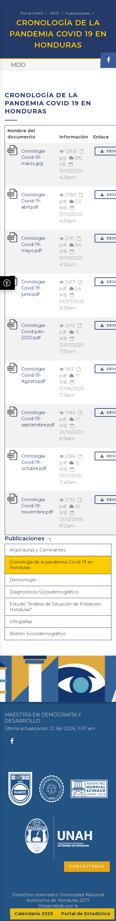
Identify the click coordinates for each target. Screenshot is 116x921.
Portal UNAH (31, 13)
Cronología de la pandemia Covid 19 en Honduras (51, 564)
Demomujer (23, 580)
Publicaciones (77, 13)
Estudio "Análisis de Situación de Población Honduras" (55, 606)
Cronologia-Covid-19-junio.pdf (33, 288)
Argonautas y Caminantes (38, 550)
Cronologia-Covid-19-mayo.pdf (33, 244)
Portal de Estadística (85, 913)
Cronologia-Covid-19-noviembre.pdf (37, 506)
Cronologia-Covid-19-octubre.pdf (33, 462)
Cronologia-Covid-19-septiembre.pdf (37, 419)
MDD (54, 13)
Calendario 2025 (34, 913)
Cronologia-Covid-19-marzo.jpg (33, 157)
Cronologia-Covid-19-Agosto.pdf (33, 375)
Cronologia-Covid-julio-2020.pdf (33, 331)
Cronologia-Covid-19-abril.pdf (33, 201)
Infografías (21, 621)
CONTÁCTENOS (87, 866)
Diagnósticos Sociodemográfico (44, 592)
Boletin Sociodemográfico (38, 633)
